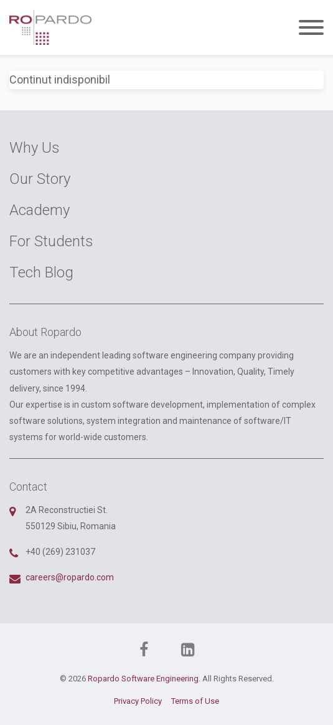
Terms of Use (195, 701)
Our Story (39, 179)
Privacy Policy (138, 701)
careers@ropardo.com (70, 577)
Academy (39, 210)
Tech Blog (41, 272)
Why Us (34, 147)
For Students (51, 241)
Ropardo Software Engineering (143, 678)
